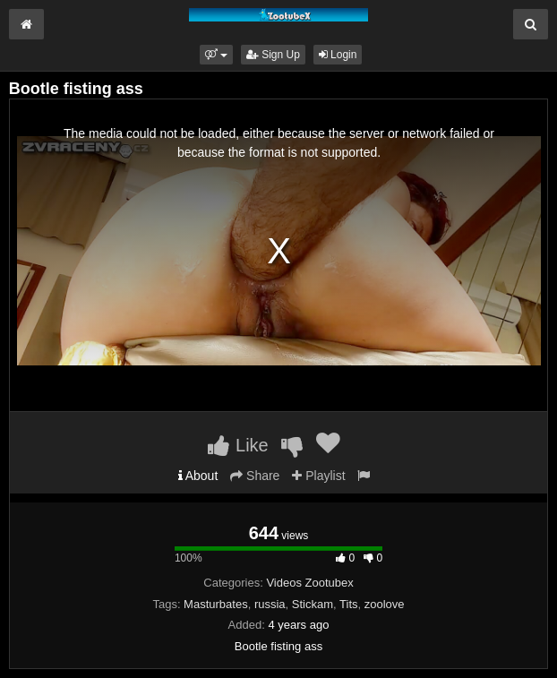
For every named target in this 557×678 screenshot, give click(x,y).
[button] (216, 54)
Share (254, 475)
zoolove (384, 604)
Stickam (312, 604)
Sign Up (273, 54)
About (198, 475)
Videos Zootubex (309, 582)
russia (270, 604)
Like (238, 445)
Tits (348, 604)
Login (338, 54)
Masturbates (216, 604)
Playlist (318, 475)
